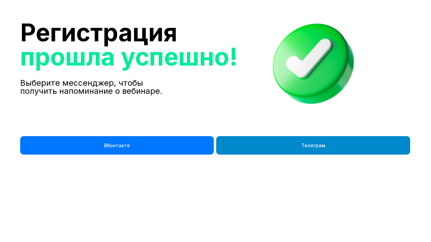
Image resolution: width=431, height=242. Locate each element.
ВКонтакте (117, 145)
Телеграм (313, 145)
